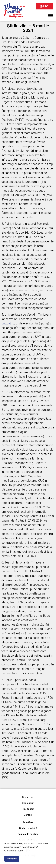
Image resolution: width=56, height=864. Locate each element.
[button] (51, 15)
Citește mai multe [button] (13, 850)
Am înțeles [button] (11, 858)
